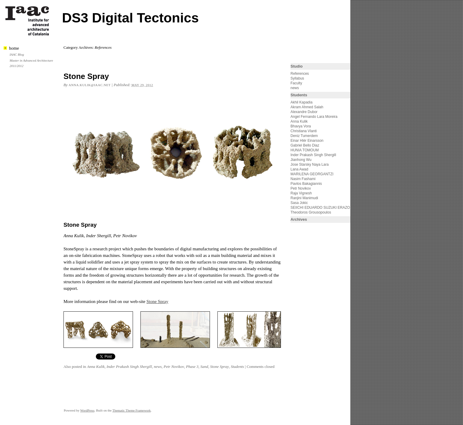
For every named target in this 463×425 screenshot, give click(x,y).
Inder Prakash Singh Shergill (129, 366)
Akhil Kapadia (301, 102)
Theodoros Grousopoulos (310, 212)
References (299, 73)
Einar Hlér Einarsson (306, 140)
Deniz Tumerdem (304, 136)
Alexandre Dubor (303, 112)
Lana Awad (299, 169)
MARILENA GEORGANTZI (311, 174)
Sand (204, 366)
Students (237, 366)
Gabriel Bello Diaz (304, 145)
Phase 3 (192, 366)
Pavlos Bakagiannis (306, 184)
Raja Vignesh (301, 193)
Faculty (296, 83)
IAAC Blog (17, 54)
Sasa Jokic (299, 203)
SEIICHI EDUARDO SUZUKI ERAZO (320, 207)
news (158, 366)
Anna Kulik (96, 366)
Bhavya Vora (300, 126)
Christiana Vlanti (303, 131)
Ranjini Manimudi (304, 198)
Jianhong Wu (300, 160)
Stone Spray (86, 76)
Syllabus (297, 78)
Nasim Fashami (302, 179)
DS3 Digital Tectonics (130, 17)
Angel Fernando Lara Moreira (314, 117)
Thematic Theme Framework (131, 410)
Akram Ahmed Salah (306, 107)
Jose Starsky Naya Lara (309, 164)
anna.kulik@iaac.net (90, 85)
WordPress (87, 410)
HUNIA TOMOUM (304, 150)
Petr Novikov (174, 366)
